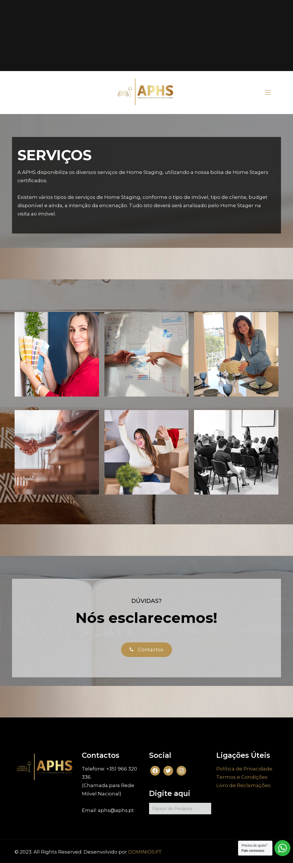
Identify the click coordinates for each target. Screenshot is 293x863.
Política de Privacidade (244, 769)
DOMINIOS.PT (145, 852)
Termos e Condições (242, 777)
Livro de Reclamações (243, 785)
